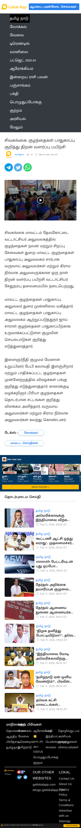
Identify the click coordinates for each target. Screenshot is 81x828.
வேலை (23, 736)
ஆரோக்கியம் (42, 731)
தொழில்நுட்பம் (69, 731)
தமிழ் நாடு (19, 18)
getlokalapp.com (44, 784)
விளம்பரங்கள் (68, 747)
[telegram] (9, 168)
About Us (65, 784)
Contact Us (66, 778)
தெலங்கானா (15, 731)
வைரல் (51, 747)
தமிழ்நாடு (13, 747)
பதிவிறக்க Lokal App (72, 825)
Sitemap (64, 821)
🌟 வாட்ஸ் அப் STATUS (38, 744)
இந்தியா (52, 736)
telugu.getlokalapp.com (49, 790)
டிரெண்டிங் (26, 741)
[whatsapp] (28, 168)
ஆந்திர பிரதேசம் (12, 739)
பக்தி (49, 731)
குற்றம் (38, 762)
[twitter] (18, 168)
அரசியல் (64, 736)
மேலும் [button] (17, 127)
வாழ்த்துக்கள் (67, 741)
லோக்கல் (24, 731)
